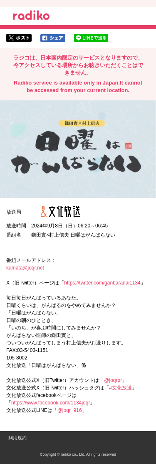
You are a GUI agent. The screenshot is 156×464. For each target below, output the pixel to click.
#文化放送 (120, 388)
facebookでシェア (52, 38)
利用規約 (17, 437)
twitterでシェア (19, 38)
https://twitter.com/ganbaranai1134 (102, 283)
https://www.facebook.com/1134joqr (50, 403)
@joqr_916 (69, 410)
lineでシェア (91, 38)
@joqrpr (113, 380)
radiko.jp (31, 16)
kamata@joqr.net (25, 268)
